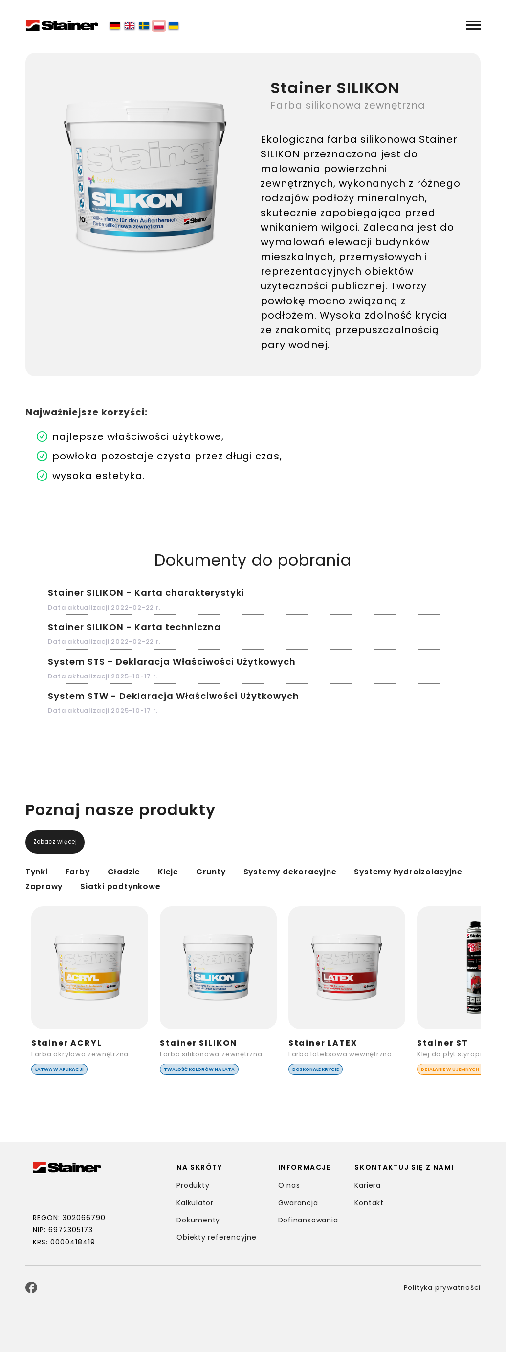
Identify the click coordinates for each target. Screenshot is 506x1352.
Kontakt (369, 1203)
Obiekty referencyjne (217, 1237)
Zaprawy (153, 886)
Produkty (193, 1185)
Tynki (39, 871)
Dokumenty (198, 1220)
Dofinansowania (309, 1220)
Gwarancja (298, 1203)
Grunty (242, 871)
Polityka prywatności (441, 1287)
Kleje (192, 871)
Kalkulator (195, 1203)
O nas (289, 1185)
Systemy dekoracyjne (337, 871)
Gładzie (140, 871)
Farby (86, 871)
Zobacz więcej (61, 842)
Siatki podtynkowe (245, 886)
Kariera (367, 1185)
